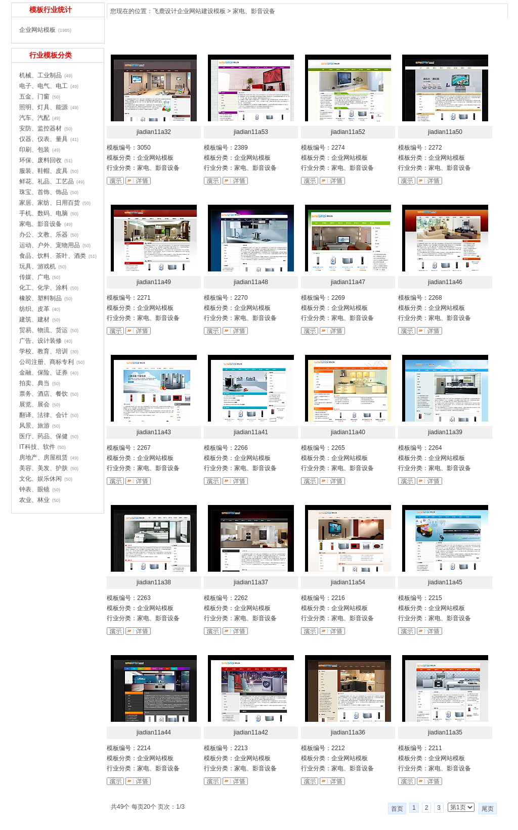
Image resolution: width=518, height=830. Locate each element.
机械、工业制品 (40, 75)
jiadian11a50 (445, 131)
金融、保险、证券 (43, 372)
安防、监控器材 (40, 128)
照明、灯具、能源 (43, 107)
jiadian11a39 (445, 432)
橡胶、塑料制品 (40, 298)
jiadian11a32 (154, 131)
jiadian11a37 (251, 582)
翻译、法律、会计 (43, 415)
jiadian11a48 (251, 282)
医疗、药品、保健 (43, 436)
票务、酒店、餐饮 (43, 393)
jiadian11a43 (154, 432)
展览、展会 (34, 404)
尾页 (488, 808)
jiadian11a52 (348, 131)
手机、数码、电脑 (43, 213)
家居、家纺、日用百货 (49, 202)
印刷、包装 (34, 149)
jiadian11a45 (445, 582)
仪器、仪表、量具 (43, 139)
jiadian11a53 (251, 131)
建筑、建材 (34, 319)
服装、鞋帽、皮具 (43, 170)
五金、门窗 (34, 96)
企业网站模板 (37, 29)
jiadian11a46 (445, 282)
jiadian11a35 (445, 732)
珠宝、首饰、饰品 (43, 192)
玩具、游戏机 (37, 266)
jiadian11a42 (251, 732)
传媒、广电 (34, 277)
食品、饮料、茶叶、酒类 (52, 255)
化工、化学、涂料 (43, 287)
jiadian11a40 (348, 432)
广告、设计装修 (40, 340)
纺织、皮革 (34, 308)
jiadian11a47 (348, 282)
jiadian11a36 (348, 732)
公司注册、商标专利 (46, 361)
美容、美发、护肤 (43, 468)
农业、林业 (34, 499)
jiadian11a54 (348, 582)
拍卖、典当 (34, 383)
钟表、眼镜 (34, 489)
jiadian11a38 (154, 582)
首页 (397, 808)
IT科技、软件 (37, 446)
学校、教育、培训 (43, 351)
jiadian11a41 (251, 432)
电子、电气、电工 (43, 85)
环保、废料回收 (40, 160)
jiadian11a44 (154, 732)
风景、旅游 (34, 425)
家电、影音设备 (254, 11)
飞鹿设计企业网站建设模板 (189, 11)
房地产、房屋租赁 (43, 457)
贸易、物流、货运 (43, 330)
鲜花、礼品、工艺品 (46, 181)
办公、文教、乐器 (43, 234)
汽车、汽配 (34, 117)
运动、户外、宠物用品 (49, 245)
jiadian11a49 (154, 282)
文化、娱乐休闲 (40, 478)
